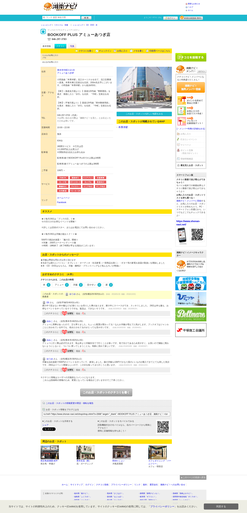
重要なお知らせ (194, 4)
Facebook (61, 202)
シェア (45, 425)
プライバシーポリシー (121, 484)
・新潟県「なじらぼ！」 (114, 497)
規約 (145, 484)
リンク (137, 484)
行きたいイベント (188, 139)
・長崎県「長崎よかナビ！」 (182, 493)
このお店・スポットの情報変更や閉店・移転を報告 (69, 403)
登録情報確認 (186, 159)
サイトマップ (76, 484)
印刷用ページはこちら (159, 51)
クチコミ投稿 (102, 484)
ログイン (170, 17)
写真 (72, 46)
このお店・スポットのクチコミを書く (106, 392)
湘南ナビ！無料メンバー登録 (191, 87)
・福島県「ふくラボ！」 (82, 497)
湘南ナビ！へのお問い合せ (172, 484)
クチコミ (60, 46)
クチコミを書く (86, 51)
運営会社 (154, 484)
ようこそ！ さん (153, 17)
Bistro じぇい (118, 461)
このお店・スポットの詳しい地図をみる (144, 114)
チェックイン (105, 51)
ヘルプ (190, 7)
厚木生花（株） (84, 461)
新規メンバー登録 (191, 17)
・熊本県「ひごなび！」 (114, 493)
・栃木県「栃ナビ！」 (81, 493)
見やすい (94, 285)
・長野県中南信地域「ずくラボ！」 (185, 497)
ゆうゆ (72, 294)
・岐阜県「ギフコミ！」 (147, 497)
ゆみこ (50, 321)
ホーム (190, 10)
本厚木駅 (123, 127)
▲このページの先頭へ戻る (193, 477)
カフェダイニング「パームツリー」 (159, 462)
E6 (48, 302)
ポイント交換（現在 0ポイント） (189, 151)
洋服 (78, 285)
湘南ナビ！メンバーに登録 (188, 201)
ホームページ (63, 198)
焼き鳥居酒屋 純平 (49, 461)
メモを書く (138, 51)
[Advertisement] (132, 7)
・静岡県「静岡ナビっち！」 (149, 493)
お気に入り (122, 51)
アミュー (62, 285)
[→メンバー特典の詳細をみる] (191, 128)
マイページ (185, 145)
